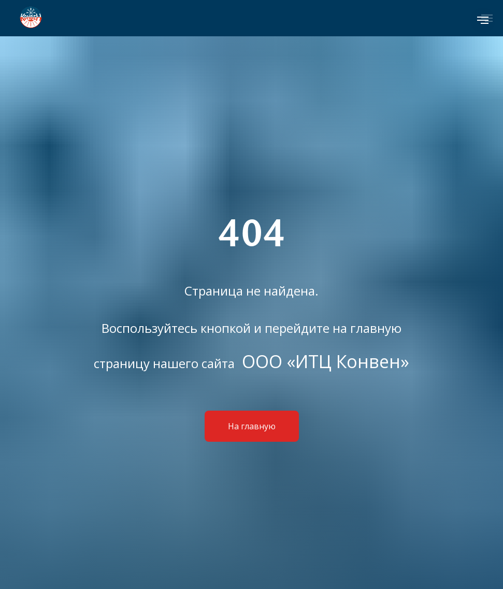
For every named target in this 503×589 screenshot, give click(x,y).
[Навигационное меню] (482, 20)
